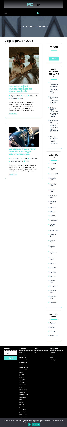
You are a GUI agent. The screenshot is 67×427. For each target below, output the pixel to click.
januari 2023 (54, 286)
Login (36, 352)
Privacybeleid (35, 424)
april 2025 (53, 216)
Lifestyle (20, 161)
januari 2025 (54, 230)
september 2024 (53, 253)
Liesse (25, 96)
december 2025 (53, 179)
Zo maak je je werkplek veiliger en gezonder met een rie (53, 140)
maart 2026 (53, 164)
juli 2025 (52, 207)
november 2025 (53, 185)
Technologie (54, 335)
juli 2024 (52, 264)
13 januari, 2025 (15, 96)
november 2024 (53, 241)
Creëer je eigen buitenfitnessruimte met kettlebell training (54, 112)
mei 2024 (53, 272)
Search (11, 358)
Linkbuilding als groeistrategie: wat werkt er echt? (54, 100)
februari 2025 (52, 225)
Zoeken (54, 47)
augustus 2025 (53, 202)
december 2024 (53, 235)
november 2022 (53, 297)
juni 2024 (53, 268)
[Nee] (65, 422)
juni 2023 (53, 276)
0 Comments (33, 96)
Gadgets (52, 327)
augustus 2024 (53, 258)
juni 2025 (53, 212)
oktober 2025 (52, 190)
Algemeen (14, 98)
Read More (13, 113)
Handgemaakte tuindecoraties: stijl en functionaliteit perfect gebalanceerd (54, 126)
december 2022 (53, 291)
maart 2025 (53, 220)
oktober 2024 (52, 247)
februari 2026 (52, 169)
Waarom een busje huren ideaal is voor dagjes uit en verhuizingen (22, 151)
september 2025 (53, 196)
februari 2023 (52, 281)
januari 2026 (54, 174)
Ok (29, 424)
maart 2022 (53, 302)
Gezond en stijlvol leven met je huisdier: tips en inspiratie (20, 89)
